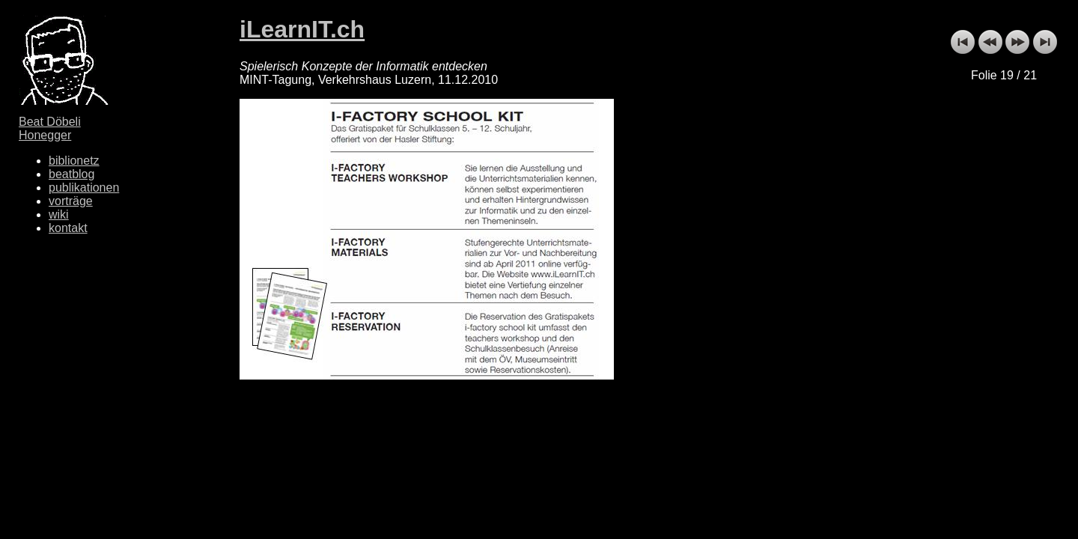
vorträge (71, 201)
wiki (59, 214)
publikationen (84, 187)
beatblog (71, 174)
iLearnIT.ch (302, 29)
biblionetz (74, 160)
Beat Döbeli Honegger (50, 128)
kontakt (68, 228)
